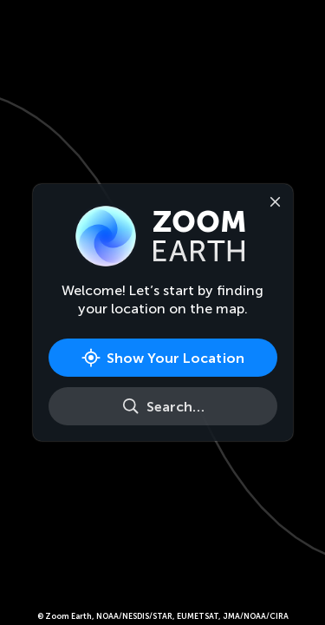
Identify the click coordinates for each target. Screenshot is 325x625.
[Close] (272, 200)
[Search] (163, 406)
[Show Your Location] (163, 358)
